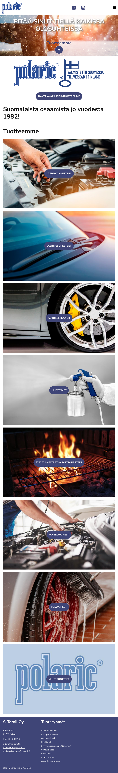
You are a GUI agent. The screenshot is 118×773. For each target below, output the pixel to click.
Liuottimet (59, 390)
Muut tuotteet (59, 679)
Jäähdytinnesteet (59, 173)
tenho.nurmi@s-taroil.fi (14, 747)
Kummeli (27, 768)
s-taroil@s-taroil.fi (12, 743)
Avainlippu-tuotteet (50, 761)
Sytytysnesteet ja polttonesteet (59, 462)
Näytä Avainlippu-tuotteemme (59, 96)
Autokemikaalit (59, 318)
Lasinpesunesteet (59, 245)
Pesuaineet (59, 607)
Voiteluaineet (59, 534)
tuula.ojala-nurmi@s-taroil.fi (16, 751)
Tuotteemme (21, 131)
